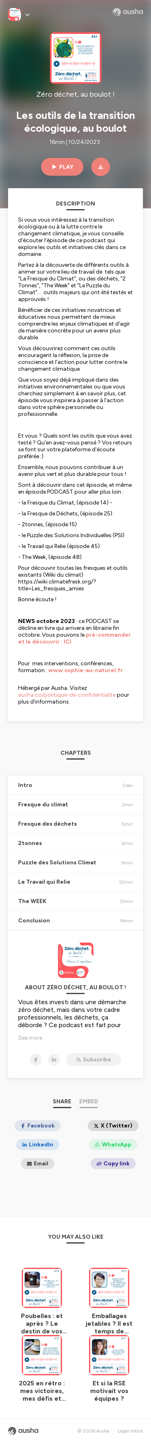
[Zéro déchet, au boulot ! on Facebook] (36, 1060)
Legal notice (130, 1431)
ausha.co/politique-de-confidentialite (67, 694)
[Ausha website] (128, 12)
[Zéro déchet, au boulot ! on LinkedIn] (54, 1060)
